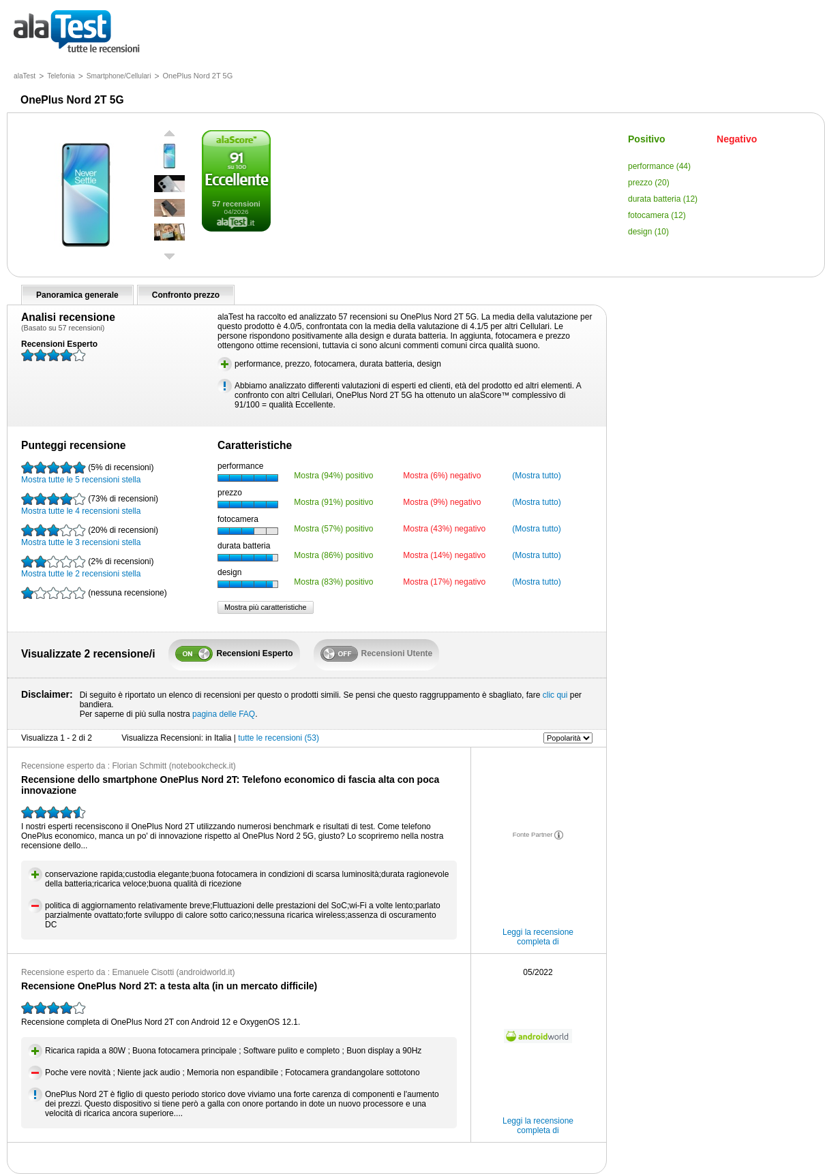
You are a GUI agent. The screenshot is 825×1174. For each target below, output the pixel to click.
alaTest (24, 76)
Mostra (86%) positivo (333, 555)
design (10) (648, 231)
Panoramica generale (77, 295)
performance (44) (659, 166)
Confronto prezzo (186, 295)
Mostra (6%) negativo (442, 475)
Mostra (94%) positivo (333, 475)
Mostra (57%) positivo (333, 529)
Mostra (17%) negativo (444, 582)
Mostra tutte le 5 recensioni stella (87, 472)
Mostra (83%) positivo (333, 582)
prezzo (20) (649, 182)
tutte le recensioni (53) (278, 738)
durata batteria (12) (663, 199)
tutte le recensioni (77, 32)
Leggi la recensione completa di (537, 936)
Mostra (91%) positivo (333, 502)
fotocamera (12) (657, 215)
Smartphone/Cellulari (119, 76)
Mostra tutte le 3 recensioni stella (89, 535)
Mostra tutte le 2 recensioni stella (87, 566)
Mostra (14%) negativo (444, 555)
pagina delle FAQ (223, 714)
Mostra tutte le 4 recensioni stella (89, 504)
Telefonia (61, 76)
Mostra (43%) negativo (444, 529)
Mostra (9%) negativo (442, 502)
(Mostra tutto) (536, 475)
